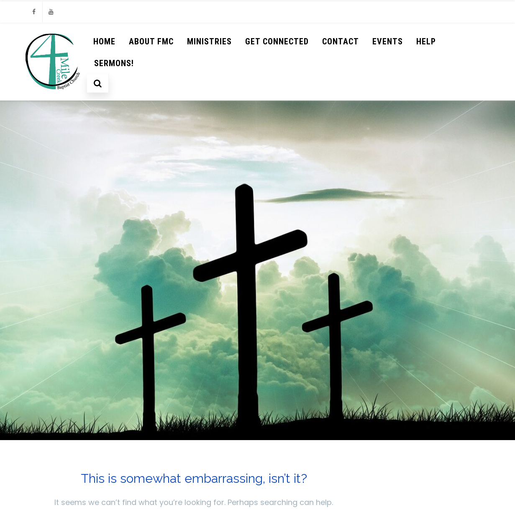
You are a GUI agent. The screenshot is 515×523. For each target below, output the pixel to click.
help (426, 41)
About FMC (151, 41)
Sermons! (114, 63)
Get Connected (277, 41)
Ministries (209, 41)
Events (387, 41)
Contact (340, 41)
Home (104, 41)
